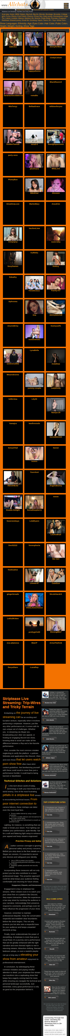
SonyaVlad (13, 448)
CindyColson (56, 58)
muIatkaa (56, 350)
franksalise (13, 570)
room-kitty (56, 242)
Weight (10, 26)
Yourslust (34, 472)
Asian (12, 14)
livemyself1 (56, 326)
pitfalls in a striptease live (18, 795)
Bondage (49, 14)
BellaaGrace (34, 106)
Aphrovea (12, 301)
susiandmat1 (34, 339)
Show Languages (8, 23)
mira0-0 (34, 144)
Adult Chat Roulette (23, 10)
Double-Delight (13, 496)
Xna (34, 315)
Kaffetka (34, 253)
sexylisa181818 (13, 71)
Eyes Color (38, 23)
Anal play (5, 14)
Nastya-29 (55, 399)
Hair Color (49, 23)
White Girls (61, 20)
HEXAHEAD (13, 472)
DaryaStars (13, 667)
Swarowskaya (13, 521)
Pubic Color (61, 23)
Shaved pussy (15, 20)
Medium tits (29, 18)
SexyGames (12, 266)
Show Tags (29, 26)
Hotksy (56, 266)
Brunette (57, 14)
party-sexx (13, 155)
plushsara (34, 169)
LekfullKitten (13, 618)
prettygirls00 (34, 618)
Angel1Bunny (56, 472)
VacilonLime (34, 228)
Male (66, 4)
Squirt (40, 20)
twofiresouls (34, 423)
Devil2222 (12, 545)
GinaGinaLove (12, 204)
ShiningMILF (56, 618)
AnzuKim (56, 204)
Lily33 (34, 399)
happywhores (34, 71)
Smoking (33, 20)
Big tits (35, 14)
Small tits (25, 20)
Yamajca (13, 423)
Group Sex (38, 16)
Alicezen (56, 193)
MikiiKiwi (34, 193)
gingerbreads (13, 594)
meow (56, 496)
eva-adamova (13, 643)
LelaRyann (34, 521)
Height (3, 26)
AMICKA (13, 47)
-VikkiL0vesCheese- (34, 594)
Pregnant (62, 18)
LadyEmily (56, 375)
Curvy (8, 16)
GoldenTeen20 (12, 144)
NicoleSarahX (56, 594)
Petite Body (45, 18)
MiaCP (34, 643)
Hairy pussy (47, 16)
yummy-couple (34, 375)
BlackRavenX (56, 82)
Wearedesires (13, 375)
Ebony (14, 16)
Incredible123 (56, 423)
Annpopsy (13, 242)
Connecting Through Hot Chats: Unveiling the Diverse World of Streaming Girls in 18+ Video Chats (54, 1021)
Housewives (58, 16)
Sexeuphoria (34, 545)
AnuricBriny (12, 326)
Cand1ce (56, 570)
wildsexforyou (55, 106)
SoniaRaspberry (34, 496)
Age (29, 23)
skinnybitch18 (55, 315)
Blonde (42, 14)
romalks (34, 95)
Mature (21, 18)
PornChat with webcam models (44, 10)
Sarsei (56, 448)
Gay (65, 6)
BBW (17, 14)
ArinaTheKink (56, 643)
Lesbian (14, 18)
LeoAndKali (55, 521)
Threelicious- (34, 291)
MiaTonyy (13, 106)
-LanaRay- (34, 667)
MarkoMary (34, 204)
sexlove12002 (13, 364)
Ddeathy (13, 277)
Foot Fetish (22, 16)
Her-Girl (55, 545)
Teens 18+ (47, 20)
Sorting (18, 26)
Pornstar (54, 18)
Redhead (5, 20)
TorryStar (34, 47)
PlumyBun (13, 179)
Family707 (56, 290)
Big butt (29, 14)
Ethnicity (22, 23)
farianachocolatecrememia (16, 95)
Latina (8, 18)
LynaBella (34, 350)
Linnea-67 (34, 570)
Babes (22, 14)
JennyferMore (56, 47)
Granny (30, 16)
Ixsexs (34, 448)
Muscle (37, 18)
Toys (54, 20)
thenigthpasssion (56, 144)
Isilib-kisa (13, 399)
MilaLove (56, 169)
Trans (66, 8)
